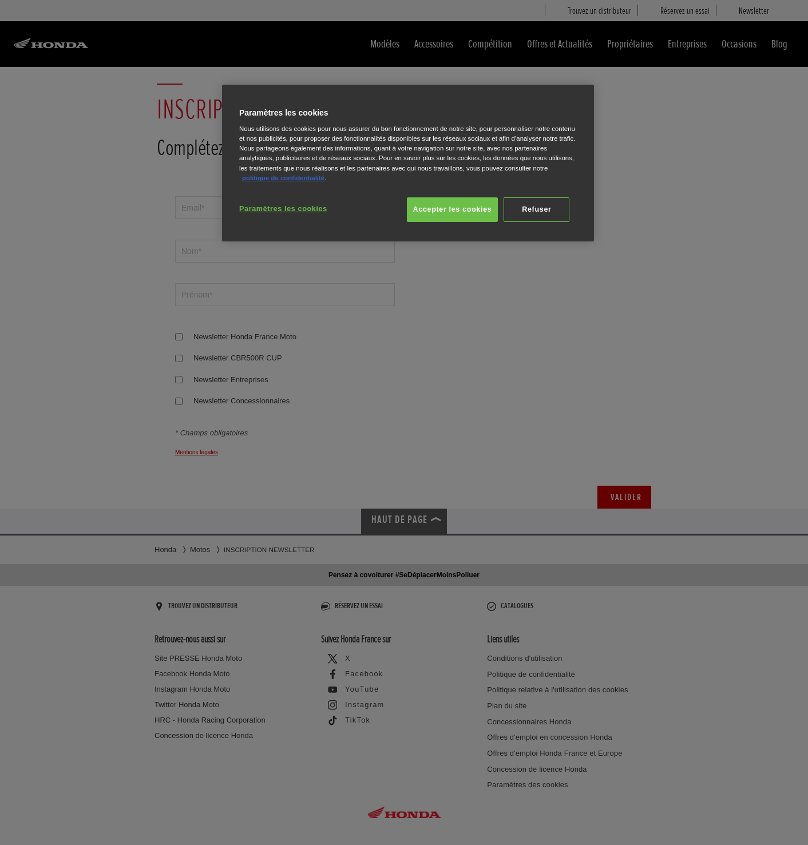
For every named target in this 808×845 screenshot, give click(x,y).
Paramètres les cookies (283, 209)
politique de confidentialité (283, 177)
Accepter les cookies (452, 209)
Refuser (536, 209)
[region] (408, 163)
